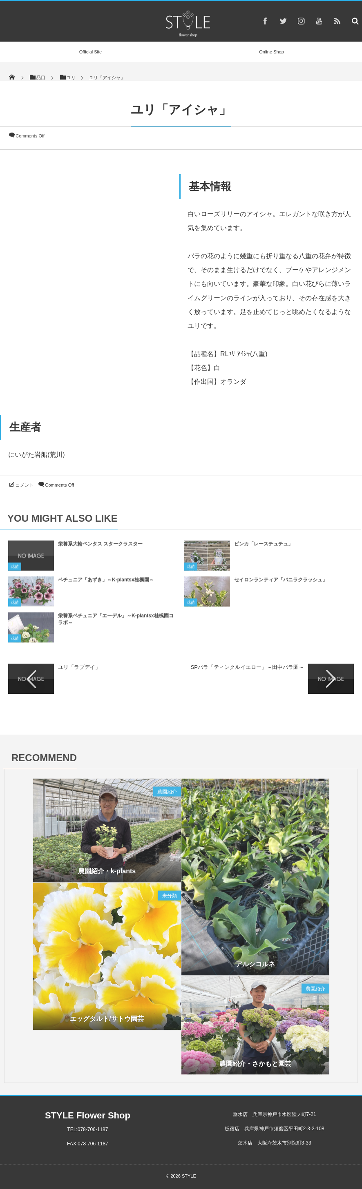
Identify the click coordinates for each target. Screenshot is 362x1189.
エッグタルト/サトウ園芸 (106, 1021)
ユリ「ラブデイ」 (79, 667)
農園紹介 (167, 794)
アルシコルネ (255, 966)
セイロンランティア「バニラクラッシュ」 (280, 583)
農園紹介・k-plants (107, 873)
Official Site (90, 51)
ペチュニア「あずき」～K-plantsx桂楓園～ (106, 583)
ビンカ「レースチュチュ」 (263, 547)
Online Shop (271, 51)
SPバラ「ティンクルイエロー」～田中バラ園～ (247, 667)
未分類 (169, 898)
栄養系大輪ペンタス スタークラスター (100, 547)
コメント (25, 485)
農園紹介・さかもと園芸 (255, 1066)
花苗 (15, 569)
